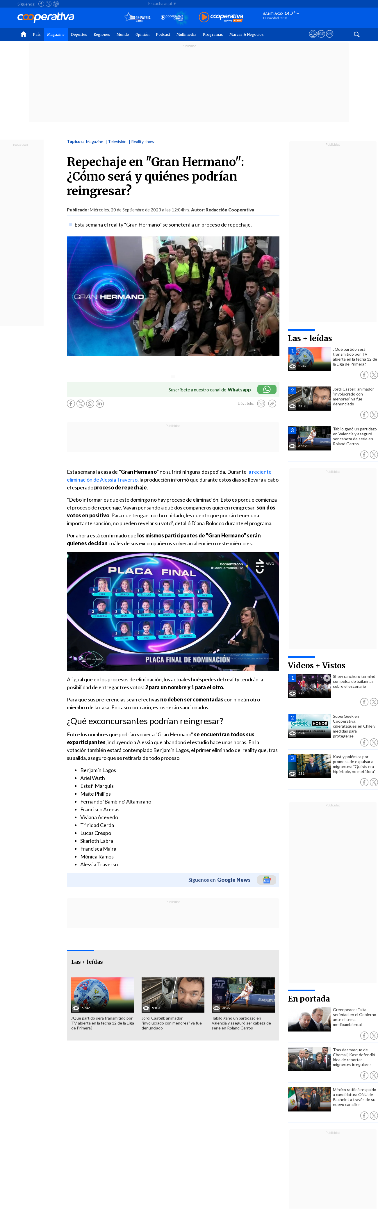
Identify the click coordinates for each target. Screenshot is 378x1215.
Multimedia (186, 34)
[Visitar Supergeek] (330, 39)
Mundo (123, 34)
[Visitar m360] (321, 39)
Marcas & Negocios (246, 34)
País (37, 34)
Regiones (102, 34)
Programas (213, 34)
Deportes (79, 34)
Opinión (142, 34)
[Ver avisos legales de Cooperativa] (313, 39)
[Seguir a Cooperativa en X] (48, 4)
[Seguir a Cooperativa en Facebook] (41, 4)
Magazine (56, 34)
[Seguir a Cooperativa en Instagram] (56, 4)
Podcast (163, 34)
